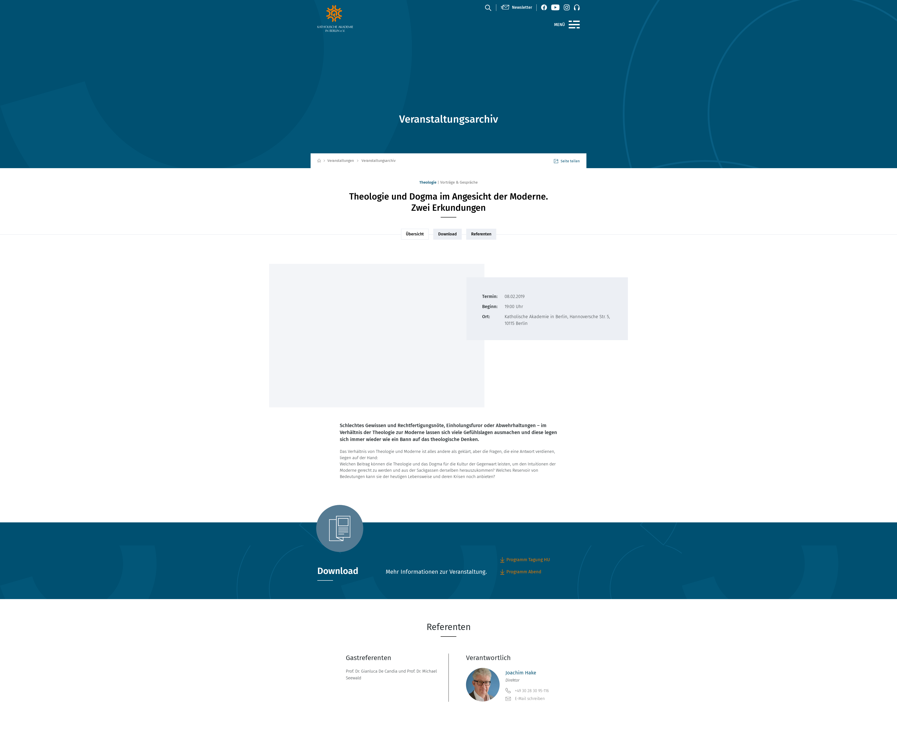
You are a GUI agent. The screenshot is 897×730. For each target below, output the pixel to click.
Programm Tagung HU (525, 560)
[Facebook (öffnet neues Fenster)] (544, 7)
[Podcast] (577, 7)
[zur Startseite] (345, 18)
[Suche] (488, 7)
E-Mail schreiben (525, 699)
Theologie (427, 182)
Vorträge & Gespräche (459, 182)
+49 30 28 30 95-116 (527, 690)
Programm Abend (520, 572)
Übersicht (415, 234)
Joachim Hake (520, 673)
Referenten (481, 234)
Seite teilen (567, 161)
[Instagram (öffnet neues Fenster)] (567, 7)
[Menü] (574, 25)
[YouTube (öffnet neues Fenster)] (555, 7)
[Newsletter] (516, 7)
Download (447, 234)
